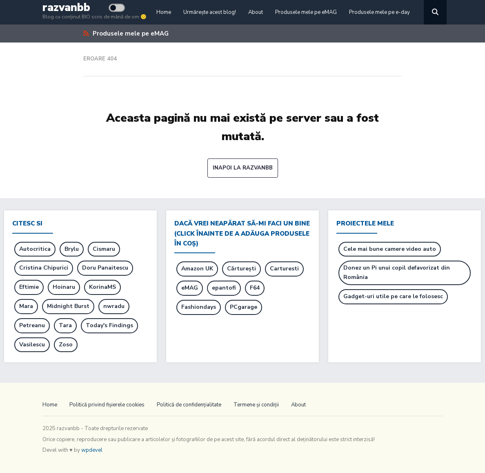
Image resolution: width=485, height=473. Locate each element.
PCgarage (243, 307)
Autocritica (35, 249)
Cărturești (241, 268)
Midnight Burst (68, 306)
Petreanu (32, 325)
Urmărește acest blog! (209, 12)
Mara (26, 306)
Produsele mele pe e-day (379, 12)
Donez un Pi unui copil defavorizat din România (396, 272)
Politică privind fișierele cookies (107, 404)
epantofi (224, 288)
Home (163, 12)
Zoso (66, 344)
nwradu (114, 306)
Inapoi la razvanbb (243, 168)
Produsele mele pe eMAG (306, 12)
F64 (255, 288)
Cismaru (104, 249)
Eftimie (29, 287)
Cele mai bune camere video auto (389, 249)
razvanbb (66, 7)
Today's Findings (109, 325)
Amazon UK (197, 268)
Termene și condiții (256, 404)
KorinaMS (102, 287)
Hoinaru (64, 287)
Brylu (72, 249)
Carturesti (284, 268)
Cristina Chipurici (43, 268)
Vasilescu (32, 344)
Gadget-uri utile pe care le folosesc (393, 296)
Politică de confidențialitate (189, 404)
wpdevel (91, 450)
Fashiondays (198, 307)
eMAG (189, 288)
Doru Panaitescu (105, 268)
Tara (65, 325)
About (255, 12)
